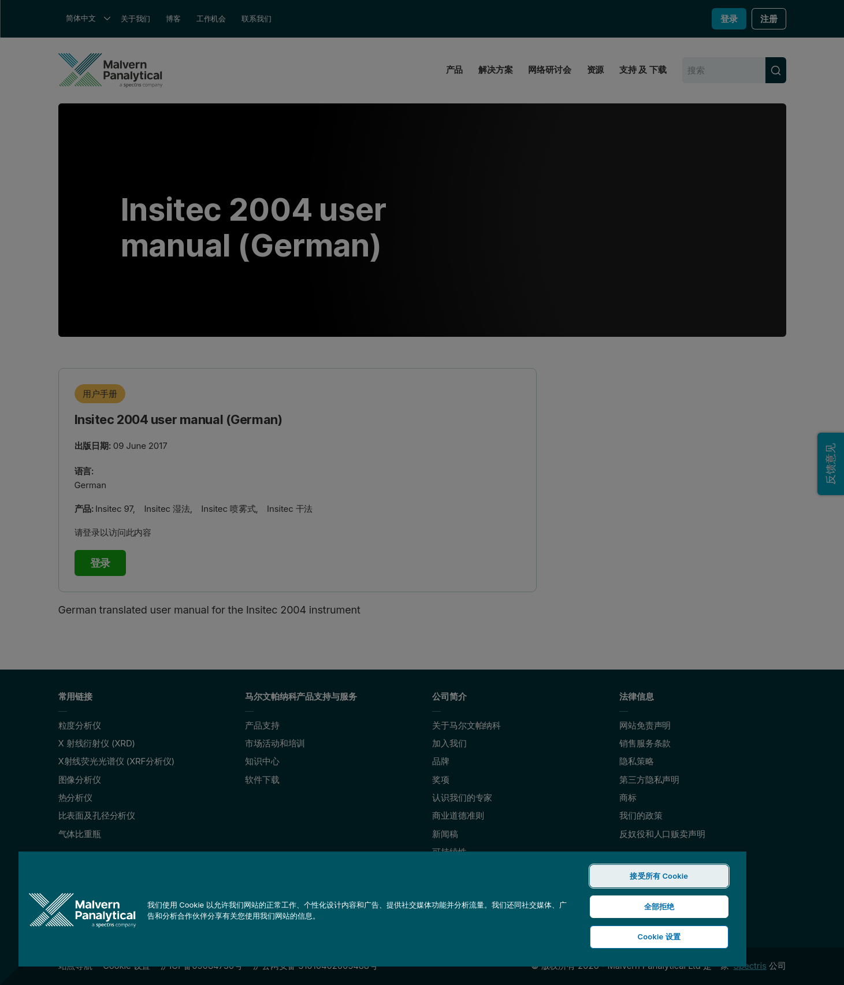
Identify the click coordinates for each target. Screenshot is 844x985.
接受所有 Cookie (659, 875)
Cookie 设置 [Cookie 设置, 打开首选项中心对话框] (659, 936)
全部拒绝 (659, 906)
